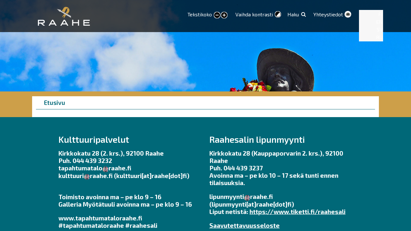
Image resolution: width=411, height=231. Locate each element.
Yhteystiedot (328, 14)
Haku (293, 14)
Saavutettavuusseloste (244, 225)
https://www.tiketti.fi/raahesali (297, 211)
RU (379, 37)
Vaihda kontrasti (254, 14)
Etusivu (54, 102)
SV (380, 29)
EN (379, 22)
